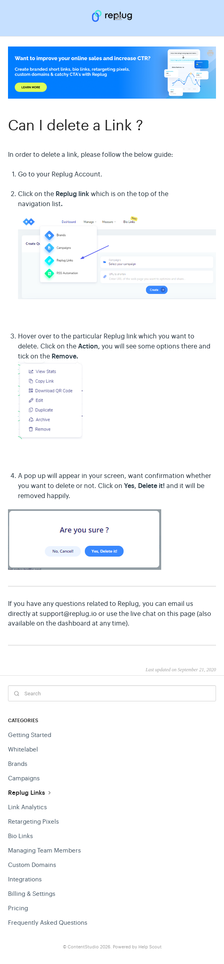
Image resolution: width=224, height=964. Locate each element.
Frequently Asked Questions (47, 922)
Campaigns (24, 778)
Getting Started (29, 735)
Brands (17, 764)
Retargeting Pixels (33, 821)
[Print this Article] (210, 54)
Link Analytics (27, 807)
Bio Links (20, 836)
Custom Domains (32, 865)
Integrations (25, 879)
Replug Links (30, 793)
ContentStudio (83, 947)
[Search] (112, 693)
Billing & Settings (31, 893)
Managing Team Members (44, 850)
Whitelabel (23, 749)
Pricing (18, 908)
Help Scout (150, 947)
